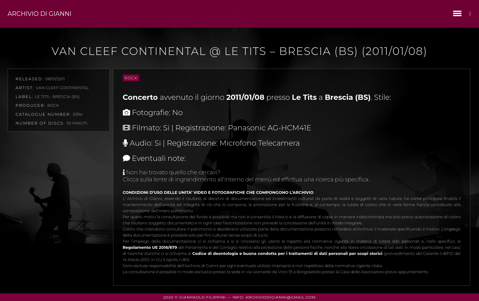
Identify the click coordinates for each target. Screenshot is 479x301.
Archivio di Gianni (39, 13)
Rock (131, 77)
